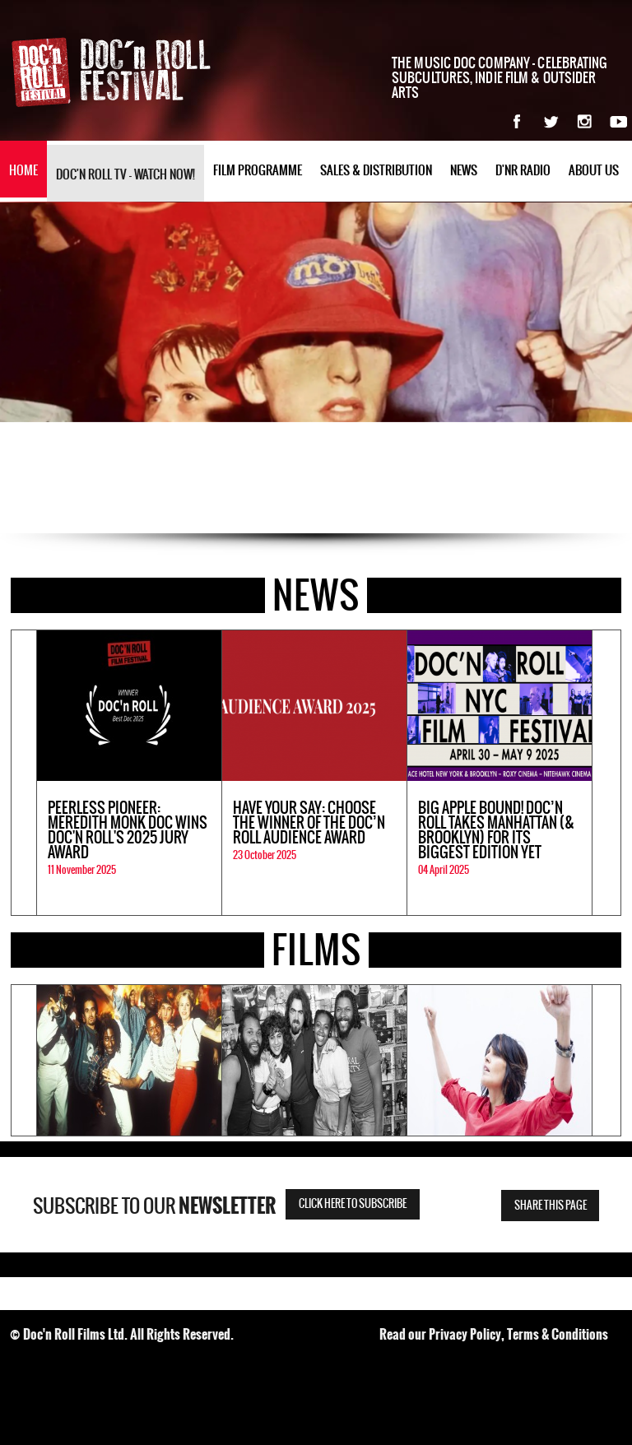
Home (23, 171)
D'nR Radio (523, 171)
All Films (607, 951)
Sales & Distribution (376, 171)
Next (606, 773)
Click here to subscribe (353, 1204)
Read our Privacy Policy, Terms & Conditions (493, 1334)
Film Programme (257, 171)
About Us (594, 171)
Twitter (551, 121)
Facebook (517, 121)
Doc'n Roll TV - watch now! (125, 175)
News (463, 171)
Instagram (584, 121)
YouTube (618, 121)
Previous (24, 773)
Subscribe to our (154, 1206)
